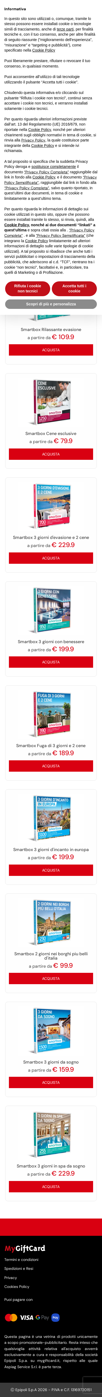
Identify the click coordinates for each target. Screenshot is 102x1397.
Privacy (10, 1277)
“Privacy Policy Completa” (46, 172)
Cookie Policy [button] (43, 50)
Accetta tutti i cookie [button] (74, 288)
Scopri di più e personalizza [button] (51, 304)
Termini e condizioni (21, 1260)
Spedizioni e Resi (18, 1268)
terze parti (65, 29)
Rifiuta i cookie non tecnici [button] (27, 288)
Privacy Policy (33, 140)
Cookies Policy (16, 1286)
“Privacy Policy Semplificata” (60, 235)
